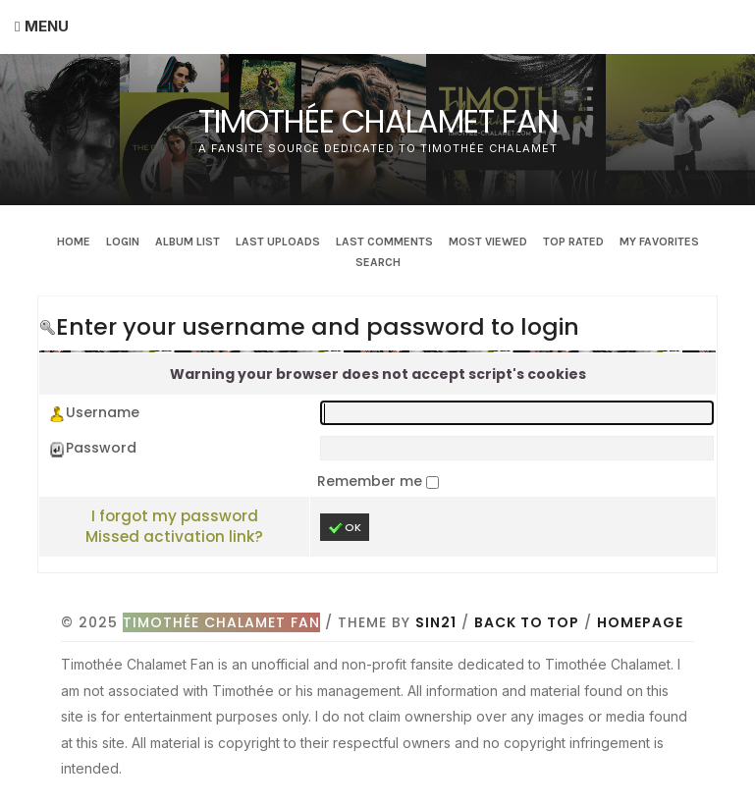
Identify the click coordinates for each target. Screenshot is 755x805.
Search (378, 262)
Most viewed (488, 241)
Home (73, 241)
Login (122, 241)
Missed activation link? (174, 536)
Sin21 (436, 622)
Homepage (640, 622)
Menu (47, 26)
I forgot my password (174, 516)
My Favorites (659, 241)
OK (344, 527)
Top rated (573, 241)
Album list (187, 241)
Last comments (384, 241)
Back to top (526, 622)
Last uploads (278, 241)
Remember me (371, 481)
